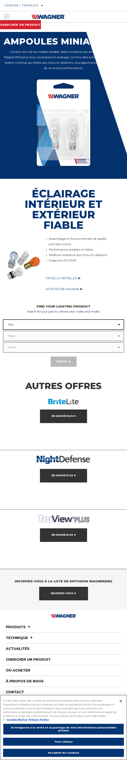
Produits (18, 627)
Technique (20, 638)
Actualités (17, 649)
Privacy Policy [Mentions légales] (39, 719)
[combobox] (58, 324)
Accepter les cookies (63, 752)
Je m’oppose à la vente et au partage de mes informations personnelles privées (64, 729)
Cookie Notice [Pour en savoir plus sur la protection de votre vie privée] (17, 719)
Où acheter (18, 670)
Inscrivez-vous (62, 593)
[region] (63, 727)
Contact (15, 692)
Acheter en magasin (62, 289)
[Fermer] (121, 701)
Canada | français (21, 5)
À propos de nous (25, 681)
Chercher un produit (20, 25)
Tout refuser (63, 741)
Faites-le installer (61, 278)
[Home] (48, 17)
